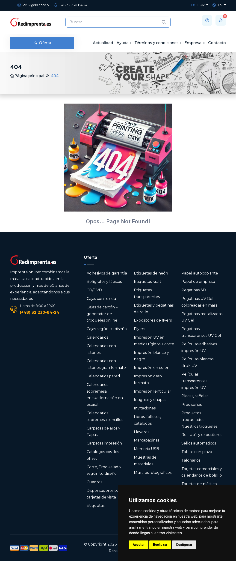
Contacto (217, 43)
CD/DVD (94, 290)
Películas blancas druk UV (197, 362)
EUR (199, 5)
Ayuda (123, 43)
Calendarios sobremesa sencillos (105, 416)
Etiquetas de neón (151, 273)
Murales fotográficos (152, 472)
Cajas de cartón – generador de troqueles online (102, 314)
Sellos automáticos (198, 443)
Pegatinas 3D (193, 290)
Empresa (193, 43)
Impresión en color (151, 367)
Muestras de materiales (145, 460)
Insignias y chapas (150, 399)
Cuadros (94, 482)
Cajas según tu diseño (107, 329)
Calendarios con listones (101, 349)
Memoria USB (146, 449)
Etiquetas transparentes (147, 293)
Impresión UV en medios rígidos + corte (154, 340)
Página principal (27, 76)
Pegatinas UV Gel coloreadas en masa (199, 301)
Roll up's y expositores (201, 435)
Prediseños (191, 404)
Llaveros (141, 432)
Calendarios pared (103, 376)
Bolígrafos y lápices (104, 281)
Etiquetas (95, 505)
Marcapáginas (146, 440)
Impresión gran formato (148, 379)
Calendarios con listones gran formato (106, 364)
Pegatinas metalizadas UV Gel (201, 317)
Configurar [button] (184, 544)
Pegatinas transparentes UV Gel (201, 332)
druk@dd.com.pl (34, 5)
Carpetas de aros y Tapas (103, 431)
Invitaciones (145, 408)
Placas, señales (194, 396)
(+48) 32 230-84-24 (39, 312)
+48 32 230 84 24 (70, 5)
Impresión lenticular (152, 391)
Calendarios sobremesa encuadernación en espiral (105, 394)
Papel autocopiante (199, 273)
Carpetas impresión (104, 443)
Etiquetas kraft (147, 281)
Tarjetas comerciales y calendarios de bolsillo (201, 472)
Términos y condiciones (156, 43)
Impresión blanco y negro (151, 355)
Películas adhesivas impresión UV (199, 347)
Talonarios (190, 460)
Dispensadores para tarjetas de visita (104, 493)
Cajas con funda (101, 298)
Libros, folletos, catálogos (147, 420)
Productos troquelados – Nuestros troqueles (199, 420)
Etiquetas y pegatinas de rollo (154, 308)
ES (217, 5)
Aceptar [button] (139, 544)
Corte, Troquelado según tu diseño (104, 470)
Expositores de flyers (153, 320)
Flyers (139, 329)
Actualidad (103, 43)
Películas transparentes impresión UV (194, 381)
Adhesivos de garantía (107, 273)
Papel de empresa (198, 281)
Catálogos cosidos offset (103, 455)
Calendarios (97, 337)
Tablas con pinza (196, 452)
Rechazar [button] (160, 544)
